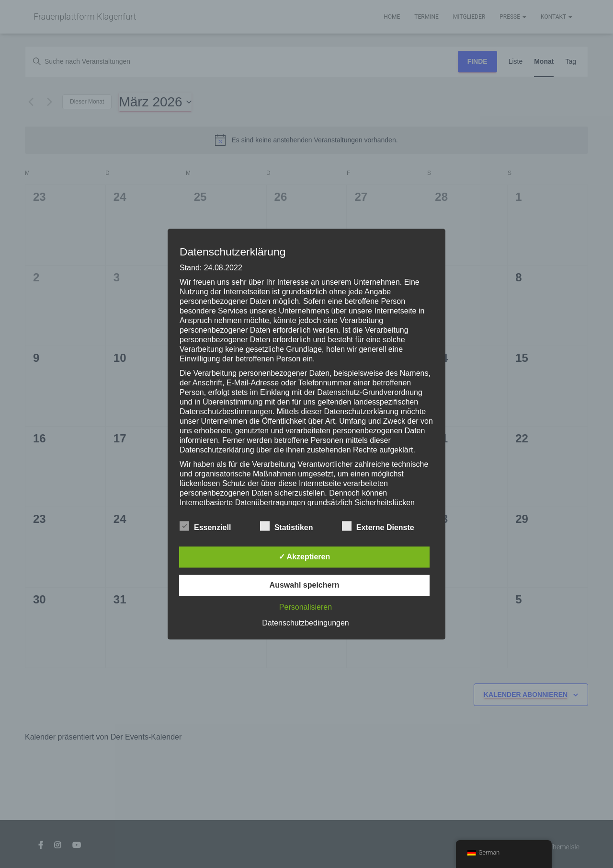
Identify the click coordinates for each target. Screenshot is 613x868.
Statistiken (286, 526)
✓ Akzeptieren (304, 557)
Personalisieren (305, 607)
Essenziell (205, 526)
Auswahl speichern (305, 585)
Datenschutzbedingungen (305, 623)
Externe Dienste (378, 526)
